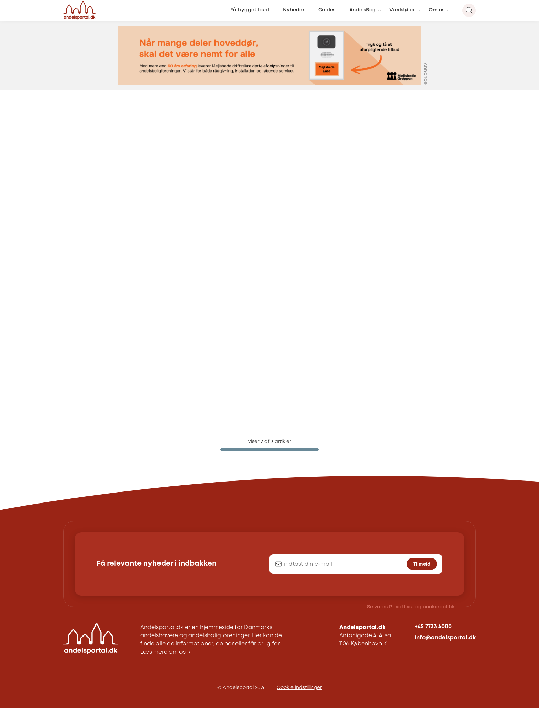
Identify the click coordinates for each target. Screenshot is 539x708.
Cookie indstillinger (299, 688)
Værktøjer (402, 10)
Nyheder (294, 10)
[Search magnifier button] (469, 10)
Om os (436, 10)
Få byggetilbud (249, 10)
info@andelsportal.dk (445, 637)
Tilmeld (421, 564)
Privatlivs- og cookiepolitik (422, 607)
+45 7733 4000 (433, 626)
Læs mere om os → (165, 652)
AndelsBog (362, 10)
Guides (327, 10)
